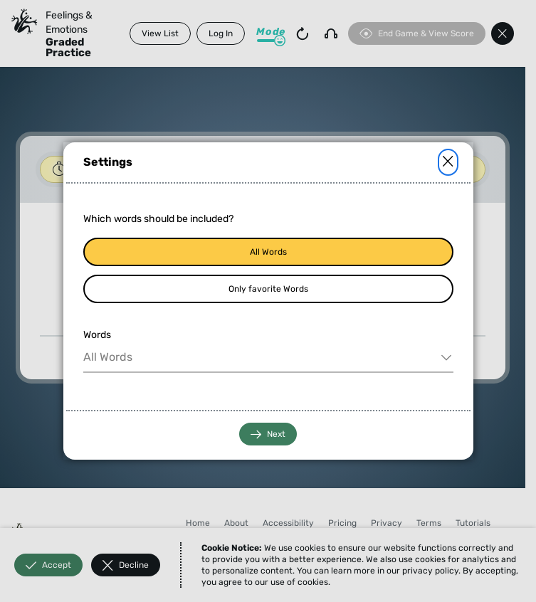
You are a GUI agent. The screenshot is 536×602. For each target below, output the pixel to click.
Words (97, 335)
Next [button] (268, 434)
